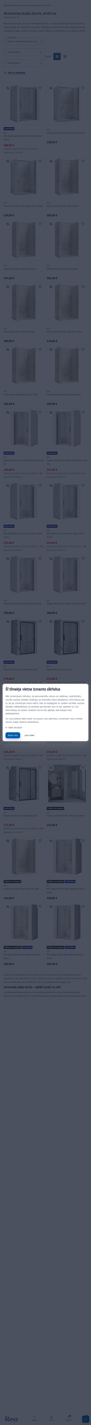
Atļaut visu (13, 735)
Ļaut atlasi (29, 735)
